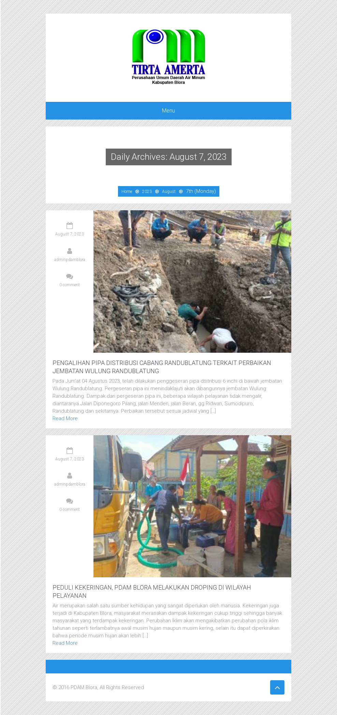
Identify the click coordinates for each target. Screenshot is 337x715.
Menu (168, 110)
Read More (65, 418)
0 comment (69, 285)
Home (126, 191)
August (169, 191)
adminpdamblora (69, 259)
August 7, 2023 (69, 234)
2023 (147, 191)
